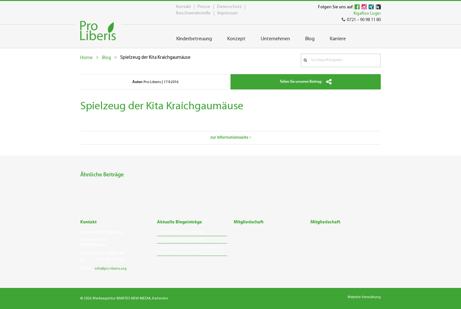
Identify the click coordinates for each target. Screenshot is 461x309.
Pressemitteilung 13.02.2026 (182, 240)
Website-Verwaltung (364, 297)
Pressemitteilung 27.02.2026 (182, 233)
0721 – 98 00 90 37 (109, 260)
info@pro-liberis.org (111, 269)
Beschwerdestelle (193, 13)
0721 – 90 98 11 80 (361, 20)
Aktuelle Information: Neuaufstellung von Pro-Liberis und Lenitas (189, 249)
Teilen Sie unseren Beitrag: (306, 81)
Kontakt (183, 6)
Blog (106, 58)
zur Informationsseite (230, 137)
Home (86, 58)
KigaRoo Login (367, 13)
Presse (204, 6)
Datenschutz (229, 6)
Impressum (227, 13)
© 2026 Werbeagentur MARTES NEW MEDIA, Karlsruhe (124, 298)
